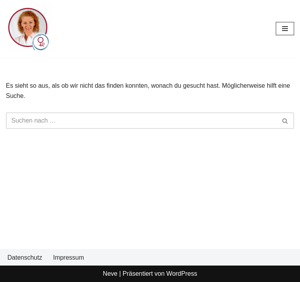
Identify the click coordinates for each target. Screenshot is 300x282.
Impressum (68, 257)
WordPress (181, 273)
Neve (110, 273)
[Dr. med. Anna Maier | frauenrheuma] (29, 28)
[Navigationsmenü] (285, 28)
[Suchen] (141, 120)
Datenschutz (24, 257)
